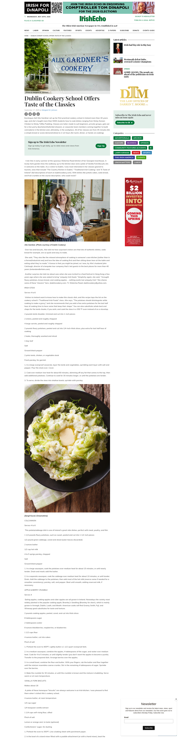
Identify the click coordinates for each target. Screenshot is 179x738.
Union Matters (122, 162)
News (26, 30)
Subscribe (124, 30)
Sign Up (101, 146)
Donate (136, 30)
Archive (137, 138)
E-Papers (112, 30)
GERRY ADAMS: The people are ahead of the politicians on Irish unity (139, 74)
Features (68, 30)
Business (131, 143)
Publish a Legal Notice (144, 20)
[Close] (176, 699)
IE (151, 148)
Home (26, 36)
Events (89, 30)
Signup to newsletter (145, 16)
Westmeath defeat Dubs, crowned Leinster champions (137, 60)
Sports (78, 30)
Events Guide (148, 30)
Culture (56, 30)
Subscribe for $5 (125, 123)
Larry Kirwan (122, 153)
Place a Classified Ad (34, 21)
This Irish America (124, 157)
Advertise (100, 30)
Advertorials (122, 138)
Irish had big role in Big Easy (137, 45)
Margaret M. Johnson (49, 110)
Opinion (45, 30)
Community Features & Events (130, 148)
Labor (35, 30)
